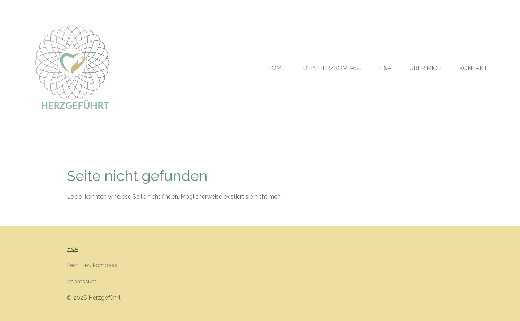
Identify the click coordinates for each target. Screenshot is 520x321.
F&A (72, 249)
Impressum (82, 281)
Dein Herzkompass (92, 265)
